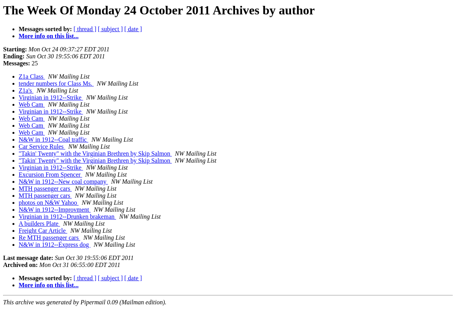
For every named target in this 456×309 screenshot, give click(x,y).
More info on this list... (49, 36)
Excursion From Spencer (50, 174)
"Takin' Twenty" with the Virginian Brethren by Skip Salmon (95, 153)
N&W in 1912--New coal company (63, 181)
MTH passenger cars (45, 188)
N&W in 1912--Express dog (55, 244)
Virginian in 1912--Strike (51, 97)
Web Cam (32, 104)
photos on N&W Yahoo (49, 202)
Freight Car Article (43, 230)
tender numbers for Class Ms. (56, 83)
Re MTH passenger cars (49, 237)
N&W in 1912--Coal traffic (53, 139)
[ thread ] (85, 29)
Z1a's (26, 90)
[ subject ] (110, 29)
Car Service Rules (42, 146)
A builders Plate (39, 223)
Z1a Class (32, 76)
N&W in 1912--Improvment (55, 209)
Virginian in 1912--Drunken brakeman (67, 216)
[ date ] (133, 29)
